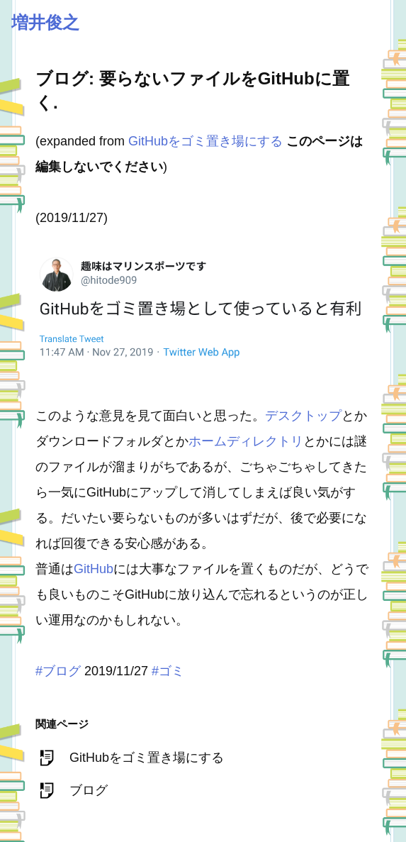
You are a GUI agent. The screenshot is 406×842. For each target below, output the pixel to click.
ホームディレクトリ (245, 441)
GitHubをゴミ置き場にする (205, 141)
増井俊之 (45, 22)
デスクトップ (303, 416)
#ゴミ (168, 671)
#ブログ (58, 671)
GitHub (93, 569)
